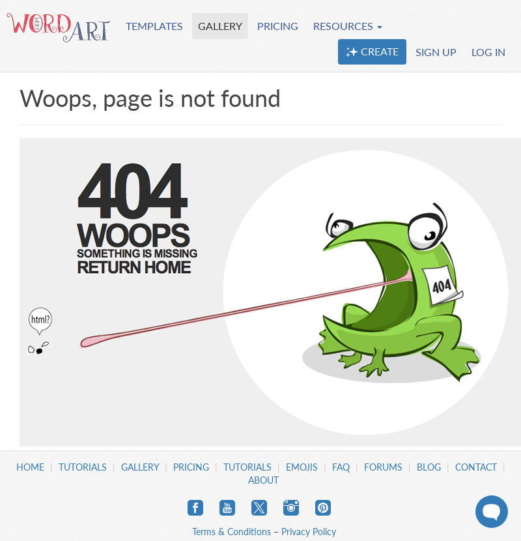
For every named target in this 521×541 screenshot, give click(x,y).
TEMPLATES (154, 26)
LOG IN (488, 52)
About (263, 480)
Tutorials (83, 467)
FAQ (341, 467)
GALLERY (220, 26)
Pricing (191, 467)
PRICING (277, 26)
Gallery (140, 467)
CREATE (372, 51)
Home (30, 467)
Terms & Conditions (231, 531)
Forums (383, 467)
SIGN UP (436, 52)
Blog (429, 467)
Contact (476, 467)
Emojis (302, 467)
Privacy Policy (308, 531)
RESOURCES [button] (347, 26)
